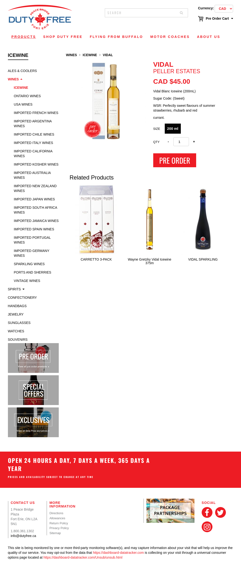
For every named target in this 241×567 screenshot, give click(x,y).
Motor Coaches (170, 37)
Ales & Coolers (22, 71)
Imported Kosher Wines (36, 164)
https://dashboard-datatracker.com (118, 553)
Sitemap (55, 533)
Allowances (57, 518)
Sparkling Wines (29, 264)
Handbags (17, 306)
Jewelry (16, 314)
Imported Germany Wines (31, 253)
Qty (156, 142)
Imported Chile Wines (34, 134)
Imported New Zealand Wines (35, 188)
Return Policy (58, 523)
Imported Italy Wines (33, 143)
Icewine (21, 88)
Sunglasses (19, 323)
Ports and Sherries (32, 272)
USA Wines (23, 104)
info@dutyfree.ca (23, 536)
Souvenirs (18, 339)
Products (24, 37)
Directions (56, 513)
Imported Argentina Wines (33, 123)
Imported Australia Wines (32, 175)
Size (156, 129)
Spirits (14, 289)
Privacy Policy (59, 528)
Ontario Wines (27, 96)
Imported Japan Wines (34, 199)
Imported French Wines (36, 113)
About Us (208, 37)
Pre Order (174, 160)
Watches (16, 331)
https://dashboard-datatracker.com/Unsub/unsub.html (82, 557)
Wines (13, 79)
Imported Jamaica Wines (36, 221)
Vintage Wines (27, 281)
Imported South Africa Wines (35, 210)
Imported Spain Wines (34, 229)
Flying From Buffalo (116, 37)
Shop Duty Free (62, 37)
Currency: (206, 8)
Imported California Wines (33, 153)
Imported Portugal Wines (32, 240)
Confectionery (22, 297)
